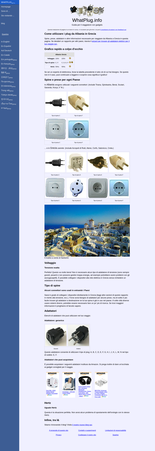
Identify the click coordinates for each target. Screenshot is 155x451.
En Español (6, 46)
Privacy (58, 435)
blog (3, 23)
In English (5, 42)
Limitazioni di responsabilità (115, 430)
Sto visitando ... (7, 16)
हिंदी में (5, 73)
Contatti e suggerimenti (87, 430)
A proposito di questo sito (58, 430)
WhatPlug (8, 2)
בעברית (6, 108)
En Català (5, 55)
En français (8, 64)
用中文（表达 (8, 68)
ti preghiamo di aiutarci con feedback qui (113, 29)
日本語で (7, 77)
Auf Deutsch (6, 50)
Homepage (6, 7)
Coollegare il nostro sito (87, 435)
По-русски (7, 81)
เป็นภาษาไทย (8, 104)
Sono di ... (5, 11)
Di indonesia (8, 86)
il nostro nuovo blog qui (82, 425)
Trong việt (7, 90)
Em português (9, 59)
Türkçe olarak (9, 95)
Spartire (116, 435)
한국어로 (7, 99)
